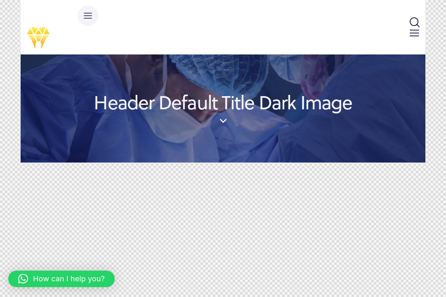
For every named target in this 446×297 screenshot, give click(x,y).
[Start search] (414, 22)
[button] (61, 279)
